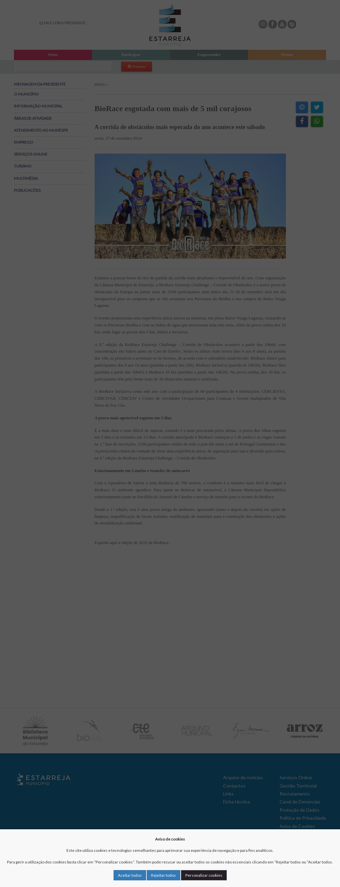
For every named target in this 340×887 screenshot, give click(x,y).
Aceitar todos (130, 875)
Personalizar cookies (203, 875)
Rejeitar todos (163, 875)
